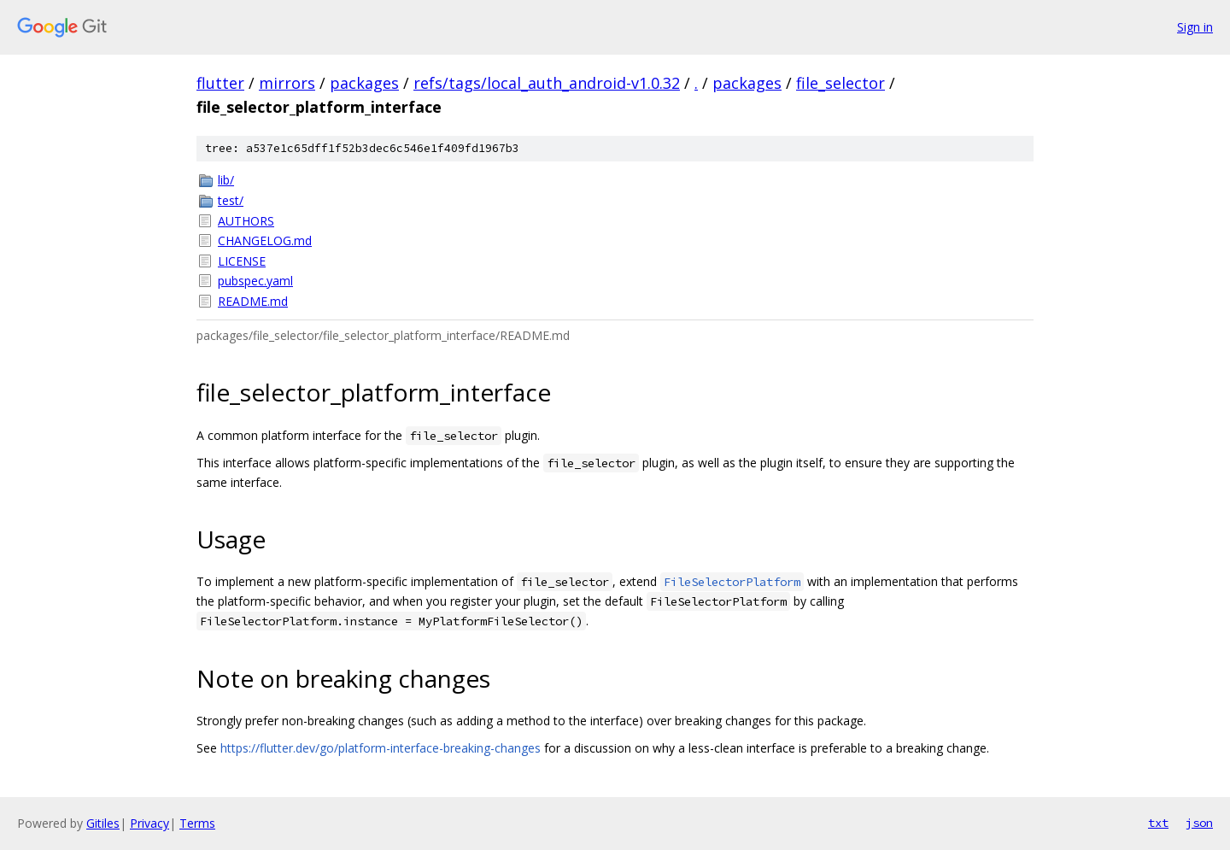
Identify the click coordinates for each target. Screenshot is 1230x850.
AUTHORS (246, 221)
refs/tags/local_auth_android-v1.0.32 (546, 83)
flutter (220, 83)
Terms (197, 823)
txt (1158, 822)
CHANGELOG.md (265, 240)
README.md (253, 301)
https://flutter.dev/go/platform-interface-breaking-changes (380, 748)
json (1199, 822)
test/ (230, 200)
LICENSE (242, 261)
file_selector (840, 83)
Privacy (149, 823)
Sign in (1195, 27)
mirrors (287, 83)
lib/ (226, 180)
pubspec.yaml (255, 281)
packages (364, 83)
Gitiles (103, 823)
